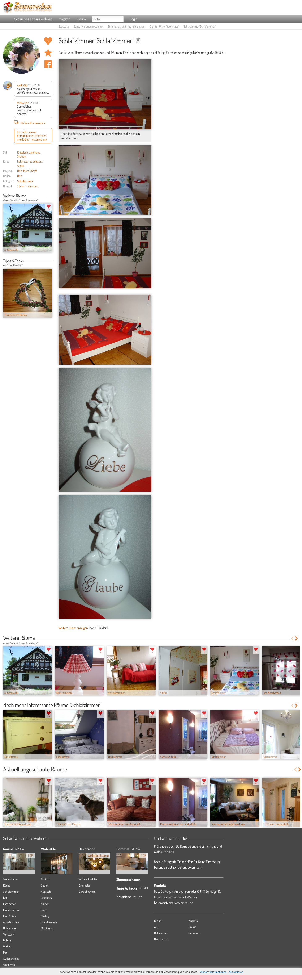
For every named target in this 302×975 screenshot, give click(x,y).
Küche (6, 885)
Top (132, 848)
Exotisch (45, 879)
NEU (22, 848)
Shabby (21, 156)
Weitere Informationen (213, 972)
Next (50, 196)
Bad (5, 897)
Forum (81, 19)
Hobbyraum (10, 928)
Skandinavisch (49, 922)
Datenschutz (161, 933)
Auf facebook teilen (48, 64)
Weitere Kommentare (29, 123)
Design (44, 885)
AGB (156, 927)
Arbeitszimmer (11, 922)
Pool (5, 952)
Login (133, 19)
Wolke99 (22, 85)
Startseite (64, 26)
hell (19, 161)
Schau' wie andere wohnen (33, 19)
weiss (20, 165)
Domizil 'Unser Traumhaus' (164, 26)
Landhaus (34, 152)
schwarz (38, 161)
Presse (192, 927)
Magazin (64, 19)
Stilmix (45, 903)
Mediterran (47, 928)
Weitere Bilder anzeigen (73, 628)
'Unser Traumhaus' (27, 186)
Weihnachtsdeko (88, 879)
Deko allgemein (87, 891)
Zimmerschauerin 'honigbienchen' (126, 26)
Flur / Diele (9, 916)
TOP (17, 848)
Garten (7, 946)
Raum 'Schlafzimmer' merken (48, 53)
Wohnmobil (9, 964)
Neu (138, 848)
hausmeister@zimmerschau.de (173, 903)
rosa (24, 161)
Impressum (195, 933)
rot (30, 161)
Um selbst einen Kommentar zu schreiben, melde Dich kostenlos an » (32, 135)
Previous (47, 196)
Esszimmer (9, 903)
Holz (19, 170)
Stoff (34, 170)
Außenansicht (11, 958)
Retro (44, 910)
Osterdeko (84, 885)
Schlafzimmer (25, 181)
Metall (26, 170)
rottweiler (23, 103)
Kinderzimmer (11, 910)
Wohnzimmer (10, 879)
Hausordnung (161, 939)
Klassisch (22, 152)
